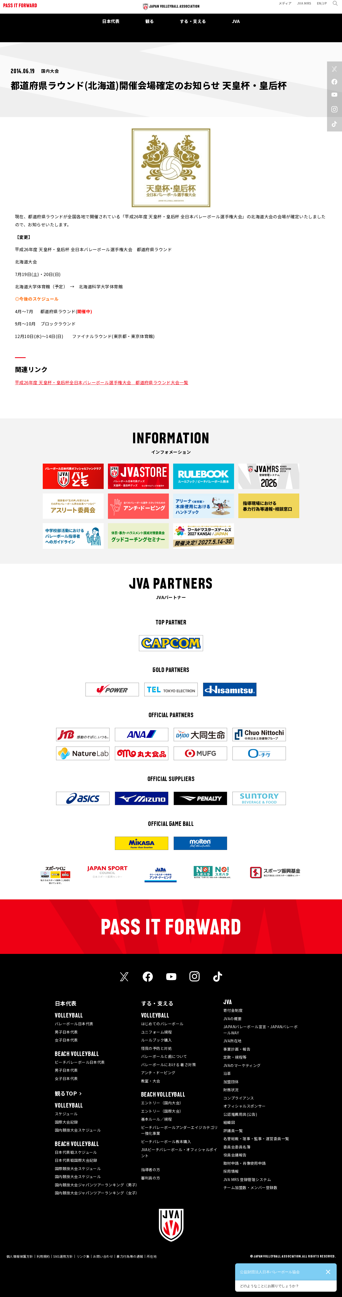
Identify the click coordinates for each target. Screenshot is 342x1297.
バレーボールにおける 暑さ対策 (168, 1064)
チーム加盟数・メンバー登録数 (250, 1187)
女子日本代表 (66, 1040)
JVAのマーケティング (242, 1065)
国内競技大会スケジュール (78, 1130)
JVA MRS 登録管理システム (247, 1179)
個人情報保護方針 (19, 1256)
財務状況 (231, 1089)
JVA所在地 (232, 1040)
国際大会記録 (66, 1122)
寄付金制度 (233, 1010)
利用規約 (43, 1256)
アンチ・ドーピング (158, 1072)
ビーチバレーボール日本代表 (80, 1062)
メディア (282, 6)
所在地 (152, 1256)
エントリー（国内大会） (162, 1102)
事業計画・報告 (236, 1049)
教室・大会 (150, 1081)
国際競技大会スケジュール (78, 1168)
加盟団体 (231, 1081)
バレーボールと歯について (164, 1056)
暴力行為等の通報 (129, 1256)
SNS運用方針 (63, 1256)
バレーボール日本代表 (74, 1023)
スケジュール (66, 1113)
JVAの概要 (232, 1018)
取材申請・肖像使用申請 (244, 1163)
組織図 (229, 1122)
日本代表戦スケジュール (76, 1152)
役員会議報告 (235, 1155)
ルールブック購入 (156, 1040)
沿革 (227, 1073)
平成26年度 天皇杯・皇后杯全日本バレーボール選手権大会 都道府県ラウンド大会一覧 (101, 382)
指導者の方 (150, 1169)
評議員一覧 (233, 1130)
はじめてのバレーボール (162, 1023)
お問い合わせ (103, 1256)
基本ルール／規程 (156, 1119)
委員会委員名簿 (236, 1147)
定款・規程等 (235, 1057)
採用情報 (231, 1171)
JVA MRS (301, 6)
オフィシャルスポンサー (244, 1106)
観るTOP (66, 1093)
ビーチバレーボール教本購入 (166, 1141)
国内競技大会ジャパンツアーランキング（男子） (97, 1184)
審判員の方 (150, 1177)
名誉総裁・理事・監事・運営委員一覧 (256, 1138)
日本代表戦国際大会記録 (76, 1160)
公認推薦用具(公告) (240, 1114)
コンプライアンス (238, 1098)
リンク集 (83, 1256)
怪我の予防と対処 (156, 1048)
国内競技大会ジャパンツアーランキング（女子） (97, 1192)
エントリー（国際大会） (162, 1111)
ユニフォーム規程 (156, 1032)
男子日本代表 (66, 1032)
